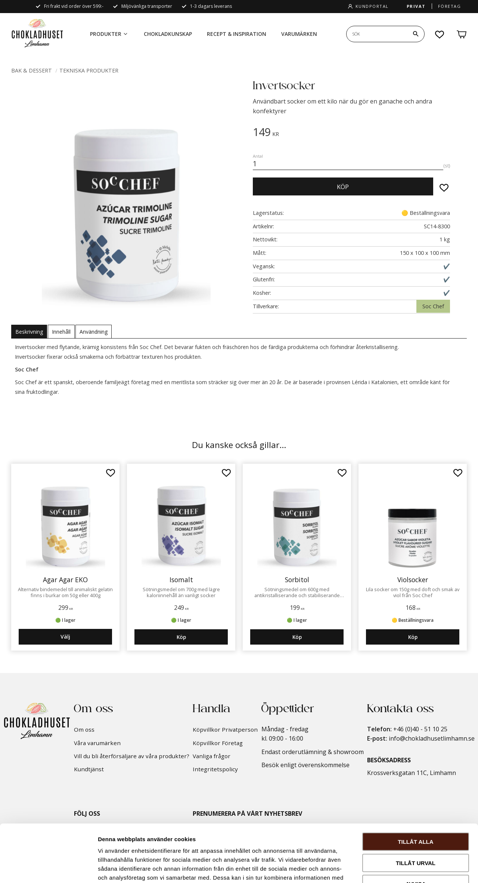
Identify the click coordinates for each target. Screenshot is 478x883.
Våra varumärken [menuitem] (97, 743)
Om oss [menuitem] (84, 729)
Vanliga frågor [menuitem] (211, 756)
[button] (440, 34)
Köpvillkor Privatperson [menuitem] (225, 729)
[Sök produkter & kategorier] (377, 34)
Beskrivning (29, 331)
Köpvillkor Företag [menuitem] (218, 743)
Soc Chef (433, 306)
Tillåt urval (415, 805)
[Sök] (415, 34)
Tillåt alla (415, 784)
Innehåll (61, 331)
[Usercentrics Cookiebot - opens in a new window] (48, 868)
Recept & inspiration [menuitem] (236, 33)
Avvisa (416, 826)
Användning (94, 331)
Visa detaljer (405, 868)
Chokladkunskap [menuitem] (168, 33)
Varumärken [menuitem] (299, 33)
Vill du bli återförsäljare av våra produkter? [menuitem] (131, 756)
